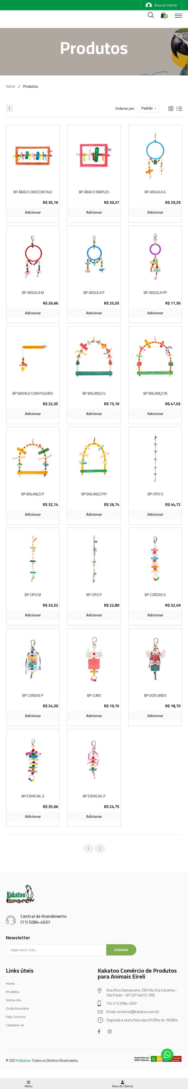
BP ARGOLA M (33, 293)
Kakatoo (24, 1060)
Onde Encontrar (17, 1008)
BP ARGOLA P (94, 293)
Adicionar (33, 212)
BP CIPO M (33, 595)
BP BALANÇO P (32, 494)
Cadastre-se (15, 1025)
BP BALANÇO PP (94, 494)
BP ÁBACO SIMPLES (94, 192)
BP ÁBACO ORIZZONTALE (32, 192)
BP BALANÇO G (94, 394)
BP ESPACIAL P (94, 796)
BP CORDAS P (32, 696)
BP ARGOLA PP (155, 293)
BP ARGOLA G (155, 192)
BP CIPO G (155, 494)
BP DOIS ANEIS (155, 696)
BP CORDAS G (155, 595)
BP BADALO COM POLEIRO (32, 394)
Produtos (12, 992)
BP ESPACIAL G (33, 796)
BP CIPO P (94, 595)
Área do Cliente (161, 5)
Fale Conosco (16, 1017)
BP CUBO (94, 696)
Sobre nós (13, 1000)
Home (10, 86)
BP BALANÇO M (155, 394)
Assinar (121, 950)
